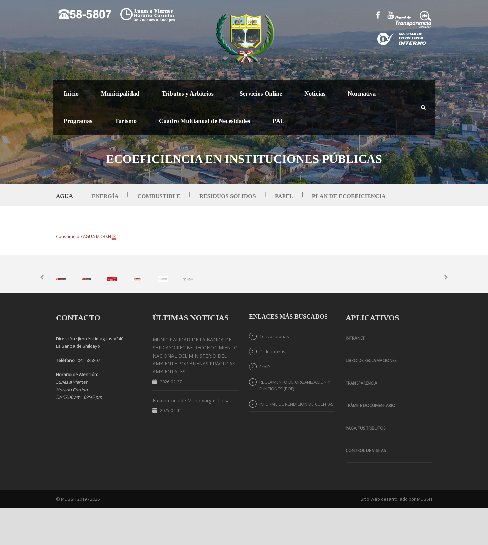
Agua (64, 196)
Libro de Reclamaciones (371, 398)
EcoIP (264, 404)
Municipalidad (120, 93)
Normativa (362, 93)
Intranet (355, 375)
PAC (278, 121)
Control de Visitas (366, 487)
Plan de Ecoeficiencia (349, 196)
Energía (105, 196)
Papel (284, 196)
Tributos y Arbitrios (188, 93)
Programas (78, 121)
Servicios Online (261, 93)
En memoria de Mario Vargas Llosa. (191, 437)
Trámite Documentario (370, 442)
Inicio (71, 93)
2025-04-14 (171, 447)
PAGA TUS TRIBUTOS (365, 465)
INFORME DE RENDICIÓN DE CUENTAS (296, 441)
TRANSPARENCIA (361, 420)
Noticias (314, 93)
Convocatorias (274, 373)
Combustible (158, 196)
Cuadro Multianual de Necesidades (204, 121)
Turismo (126, 121)
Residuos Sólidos (227, 196)
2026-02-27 (171, 418)
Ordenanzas (272, 388)
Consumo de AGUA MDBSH (86, 236)
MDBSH (424, 536)
